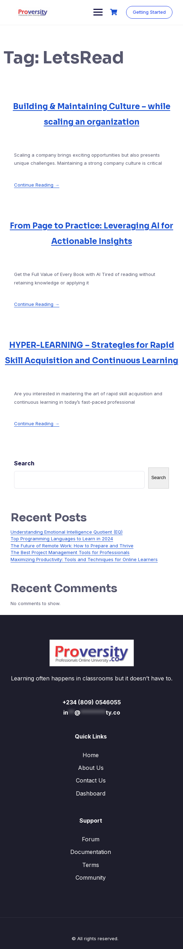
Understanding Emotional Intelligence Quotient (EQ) (67, 532)
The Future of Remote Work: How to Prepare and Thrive (72, 545)
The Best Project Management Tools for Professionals (70, 552)
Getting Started (149, 12)
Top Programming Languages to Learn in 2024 (62, 538)
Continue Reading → (36, 185)
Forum (90, 839)
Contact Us (91, 780)
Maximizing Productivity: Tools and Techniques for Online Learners (84, 559)
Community (91, 877)
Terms (90, 864)
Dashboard (90, 793)
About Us (91, 767)
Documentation (90, 851)
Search (24, 463)
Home (91, 755)
